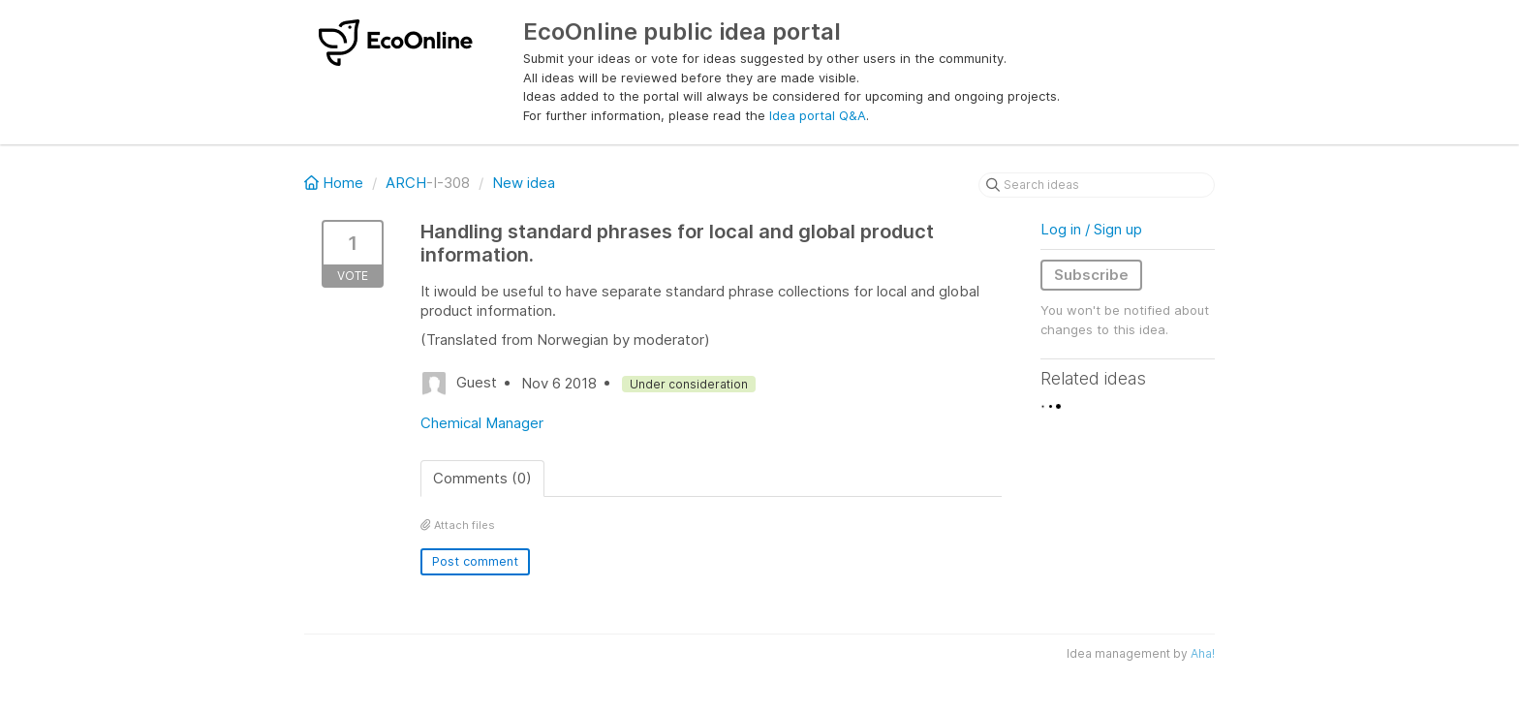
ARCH (406, 182)
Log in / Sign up (1091, 229)
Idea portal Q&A (817, 115)
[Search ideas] (1096, 185)
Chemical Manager (481, 423)
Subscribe (1091, 274)
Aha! (1203, 653)
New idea (523, 182)
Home (335, 182)
